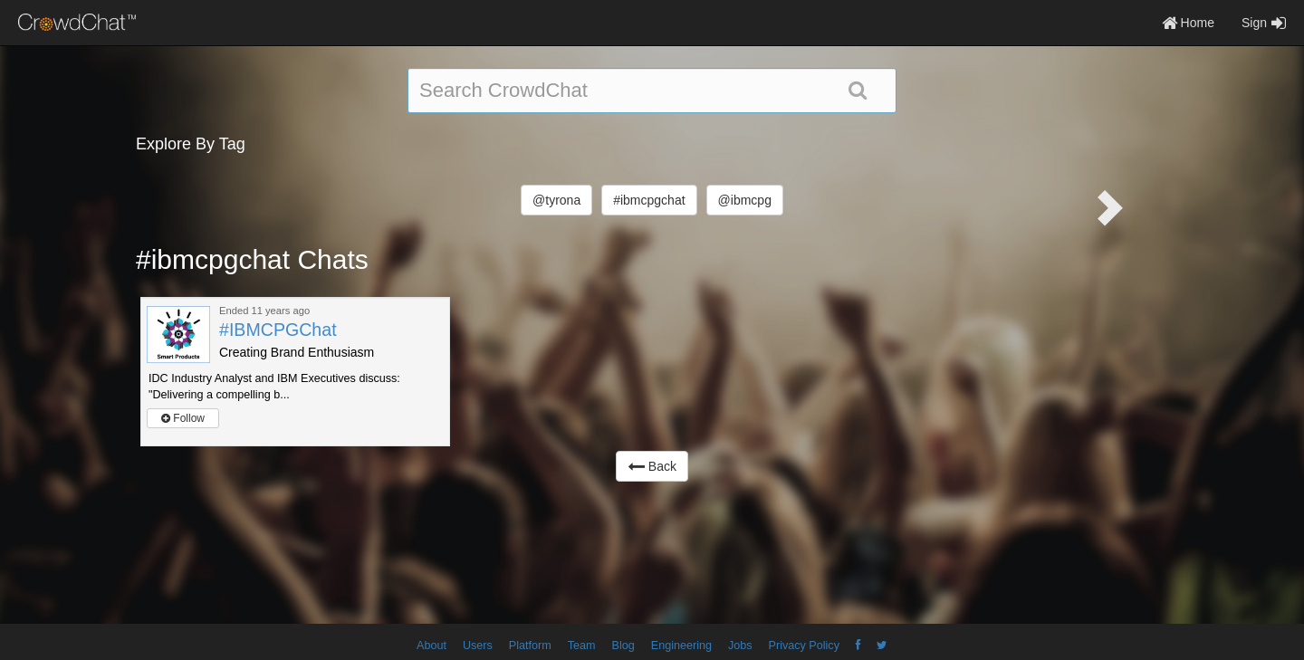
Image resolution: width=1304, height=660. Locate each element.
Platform (530, 645)
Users (478, 645)
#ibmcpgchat (649, 200)
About (431, 645)
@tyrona (556, 200)
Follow (183, 418)
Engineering (681, 645)
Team (582, 645)
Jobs (740, 645)
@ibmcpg (745, 200)
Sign (1264, 22)
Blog (623, 645)
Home (1188, 22)
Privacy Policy (804, 645)
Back (652, 466)
